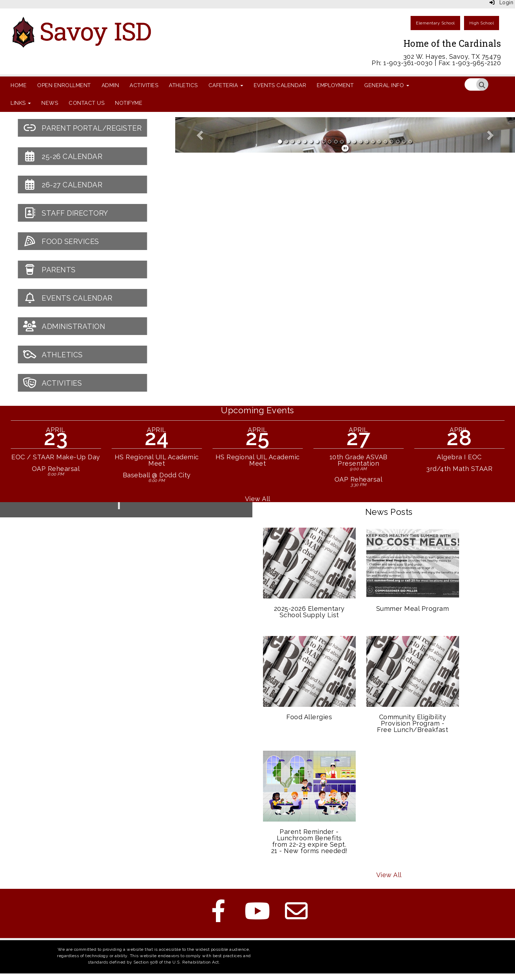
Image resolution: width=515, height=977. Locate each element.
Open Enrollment (64, 85)
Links (21, 103)
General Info (386, 85)
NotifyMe (128, 103)
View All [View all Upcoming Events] (257, 498)
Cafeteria (225, 85)
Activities (144, 85)
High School (481, 23)
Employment (335, 85)
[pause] (345, 148)
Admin (110, 85)
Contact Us (86, 103)
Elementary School (435, 23)
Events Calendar (280, 85)
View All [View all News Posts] (389, 875)
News (49, 103)
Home (19, 85)
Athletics (183, 85)
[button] (200, 135)
